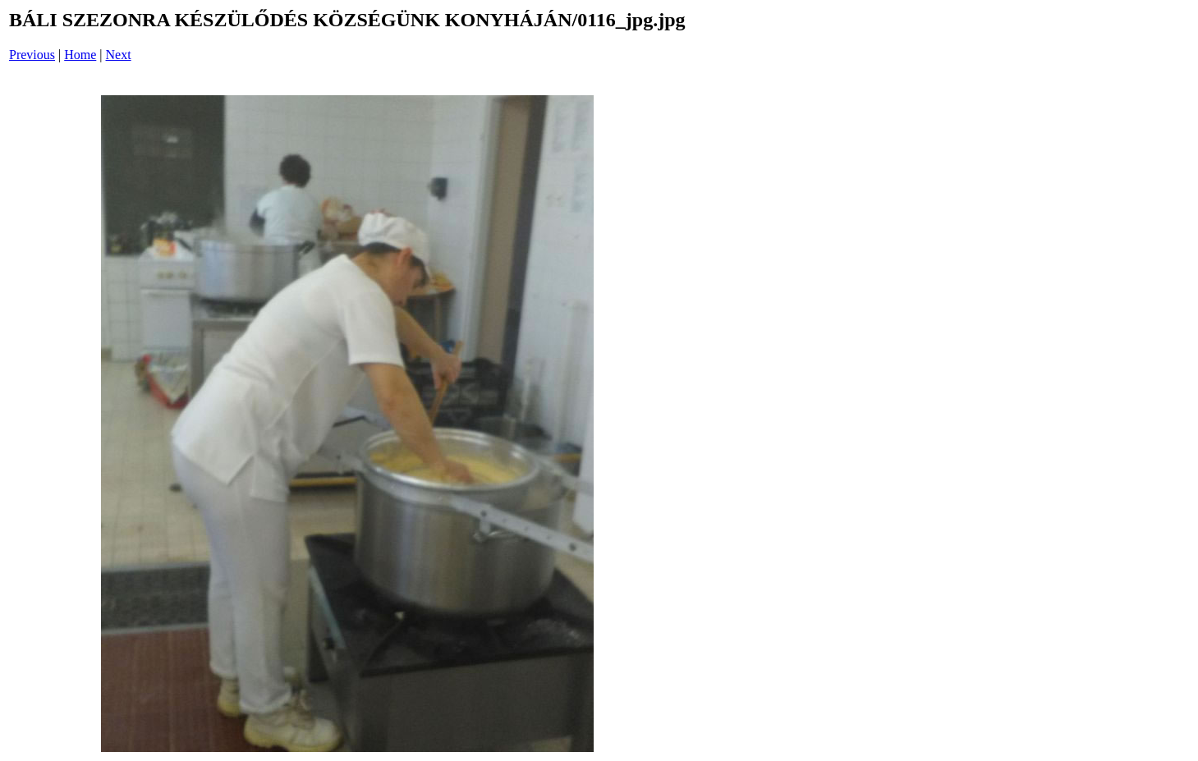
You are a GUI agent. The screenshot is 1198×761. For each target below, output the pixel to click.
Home (80, 55)
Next (118, 55)
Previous (32, 55)
